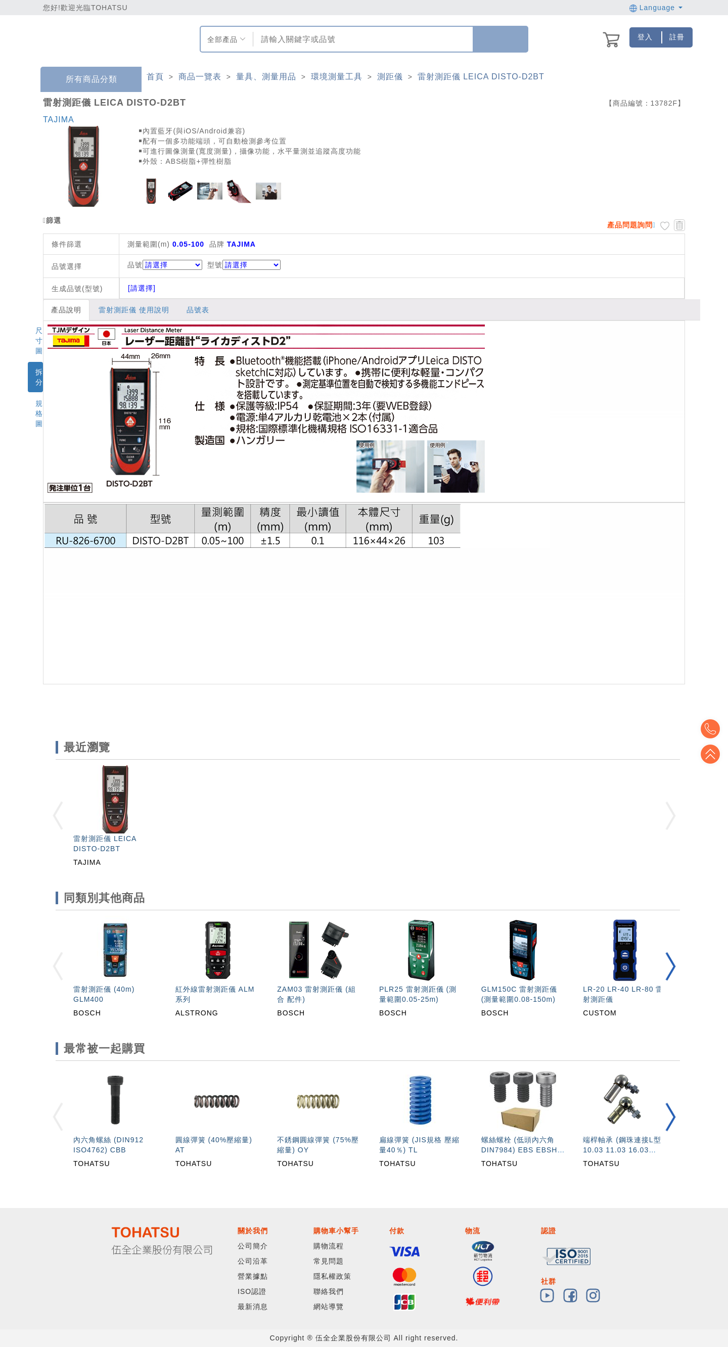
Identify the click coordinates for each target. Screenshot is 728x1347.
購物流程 (328, 1246)
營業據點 (253, 1276)
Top (713, 754)
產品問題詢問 (630, 225)
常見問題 (328, 1261)
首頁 (155, 76)
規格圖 (39, 413)
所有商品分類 (84, 79)
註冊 (677, 37)
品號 (164, 265)
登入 (645, 37)
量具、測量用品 (266, 76)
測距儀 (390, 76)
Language (655, 8)
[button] (670, 966)
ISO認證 (252, 1291)
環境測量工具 (336, 76)
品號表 (198, 310)
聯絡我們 (328, 1291)
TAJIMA (58, 119)
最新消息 (253, 1307)
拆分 (39, 377)
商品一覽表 (199, 76)
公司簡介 (253, 1246)
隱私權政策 (332, 1276)
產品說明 (66, 310)
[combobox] (362, 39)
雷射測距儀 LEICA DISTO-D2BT (481, 76)
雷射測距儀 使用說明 (134, 310)
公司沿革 (253, 1261)
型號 (244, 265)
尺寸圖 (39, 341)
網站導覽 (328, 1307)
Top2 (713, 729)
